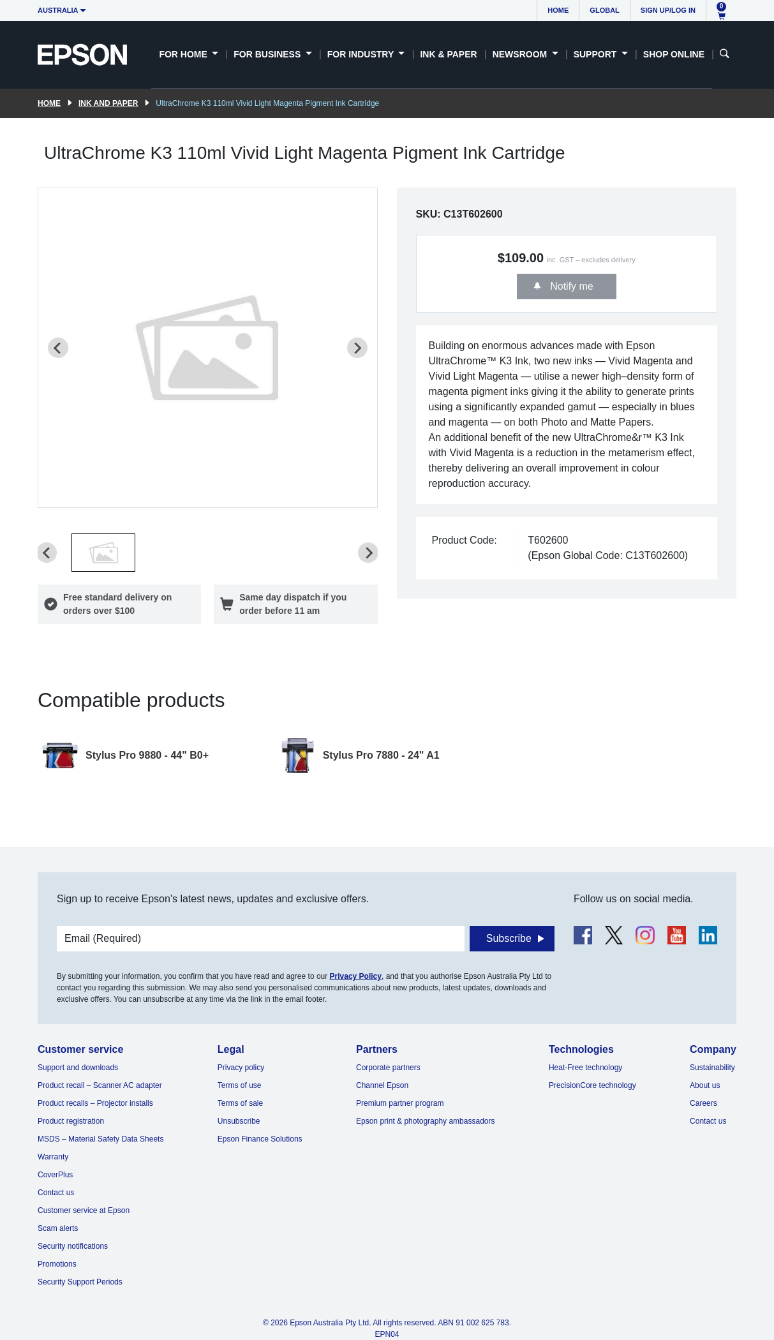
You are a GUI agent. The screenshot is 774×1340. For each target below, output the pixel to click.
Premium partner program (399, 1103)
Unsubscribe (239, 1121)
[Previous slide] (58, 348)
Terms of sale (240, 1103)
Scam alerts (58, 1228)
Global (604, 10)
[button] (103, 552)
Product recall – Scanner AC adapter (100, 1085)
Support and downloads (78, 1067)
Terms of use (240, 1085)
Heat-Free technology (585, 1067)
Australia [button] (58, 10)
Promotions (57, 1264)
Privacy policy (241, 1067)
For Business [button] (268, 54)
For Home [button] (184, 54)
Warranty (53, 1156)
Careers (703, 1103)
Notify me (570, 286)
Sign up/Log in (668, 10)
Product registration (71, 1121)
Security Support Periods (80, 1281)
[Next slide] (357, 348)
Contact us (56, 1192)
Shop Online (673, 54)
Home (558, 10)
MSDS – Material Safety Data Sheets (100, 1139)
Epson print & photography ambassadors (425, 1121)
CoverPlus (55, 1174)
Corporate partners (388, 1067)
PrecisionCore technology (592, 1085)
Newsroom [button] (521, 54)
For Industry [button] (361, 54)
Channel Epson (382, 1085)
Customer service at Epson (84, 1210)
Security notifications (73, 1246)
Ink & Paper (448, 54)
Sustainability (712, 1067)
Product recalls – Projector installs (95, 1103)
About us (705, 1085)
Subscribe (509, 938)
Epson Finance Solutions (260, 1139)
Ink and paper (108, 103)
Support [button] (597, 54)
